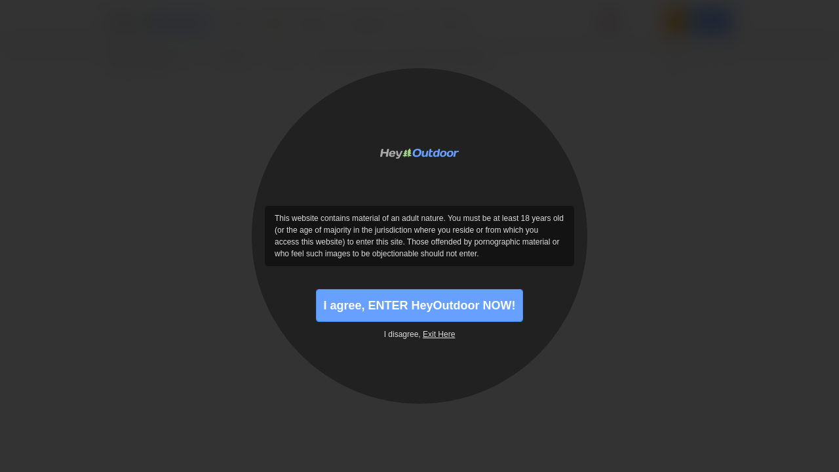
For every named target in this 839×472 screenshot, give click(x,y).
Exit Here (439, 334)
